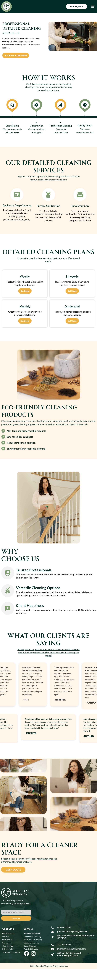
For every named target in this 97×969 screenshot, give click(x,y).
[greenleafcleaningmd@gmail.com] (52, 932)
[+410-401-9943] (52, 927)
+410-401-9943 (64, 927)
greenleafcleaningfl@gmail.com (71, 948)
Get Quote (25, 291)
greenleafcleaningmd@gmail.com (72, 931)
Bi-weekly (72, 276)
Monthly (24, 306)
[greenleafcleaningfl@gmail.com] (52, 949)
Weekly (25, 276)
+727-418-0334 (64, 944)
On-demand (72, 306)
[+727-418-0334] (52, 945)
